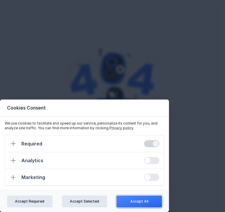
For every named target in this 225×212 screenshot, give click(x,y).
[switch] (151, 143)
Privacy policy (121, 128)
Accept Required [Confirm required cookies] (29, 201)
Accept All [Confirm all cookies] (139, 201)
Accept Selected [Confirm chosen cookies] (84, 201)
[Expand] (13, 143)
